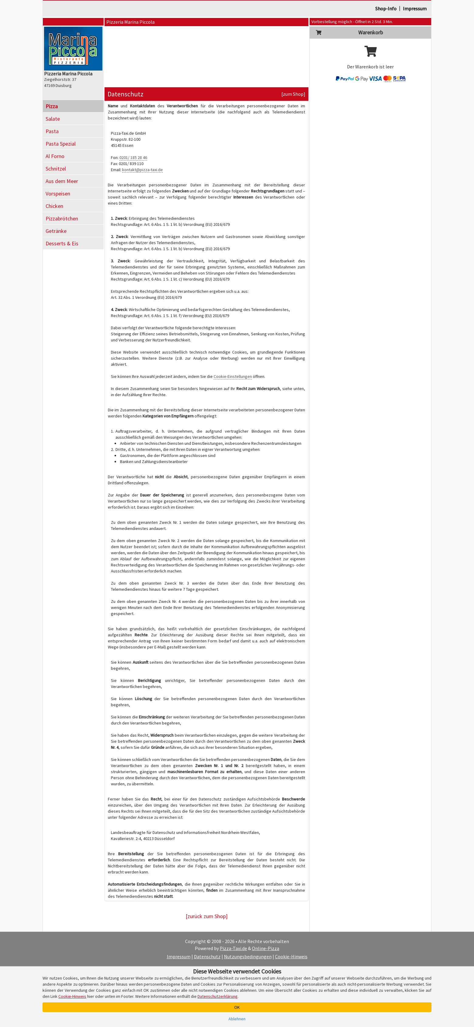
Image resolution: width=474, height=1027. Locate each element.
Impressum (415, 8)
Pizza (52, 106)
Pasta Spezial (61, 143)
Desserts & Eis (62, 243)
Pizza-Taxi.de (233, 948)
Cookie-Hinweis (291, 956)
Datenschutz (207, 956)
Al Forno (55, 156)
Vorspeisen (58, 193)
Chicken (54, 205)
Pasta (52, 131)
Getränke (56, 230)
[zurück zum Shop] (207, 916)
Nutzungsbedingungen (248, 956)
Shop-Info (386, 8)
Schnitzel (56, 168)
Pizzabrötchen (62, 218)
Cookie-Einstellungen (233, 376)
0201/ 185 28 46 (133, 157)
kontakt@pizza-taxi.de (142, 169)
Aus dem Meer (62, 181)
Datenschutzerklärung (217, 996)
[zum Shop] (293, 94)
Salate (53, 118)
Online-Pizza (265, 948)
